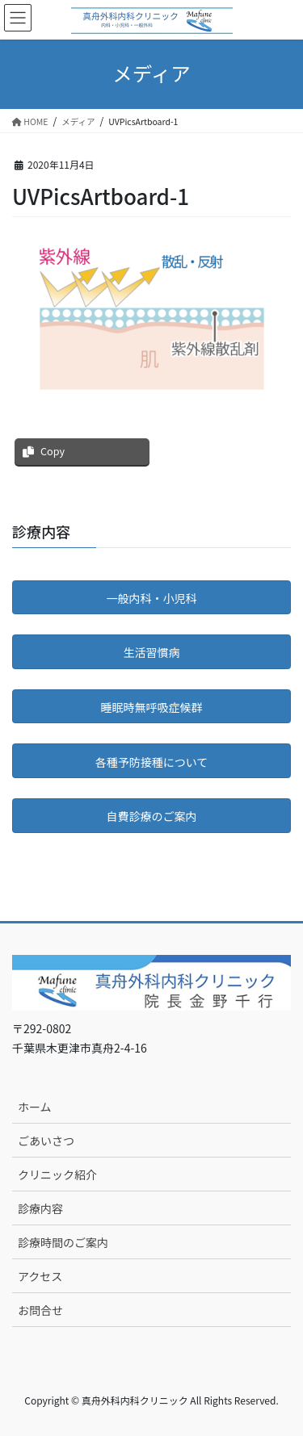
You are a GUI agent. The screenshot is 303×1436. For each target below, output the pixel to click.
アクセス (40, 1276)
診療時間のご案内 (63, 1242)
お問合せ (40, 1310)
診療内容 (40, 1208)
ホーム (35, 1107)
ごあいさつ (46, 1140)
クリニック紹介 (57, 1174)
